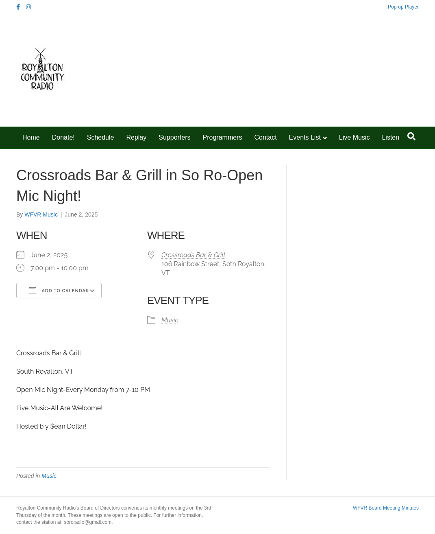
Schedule (100, 137)
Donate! (63, 137)
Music (169, 320)
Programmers (222, 137)
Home (31, 137)
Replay (136, 137)
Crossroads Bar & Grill (193, 255)
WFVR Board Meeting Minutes (386, 508)
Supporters (174, 137)
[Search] (411, 136)
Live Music (354, 137)
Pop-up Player (403, 7)
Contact (265, 137)
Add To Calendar (59, 290)
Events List (305, 137)
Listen (390, 137)
